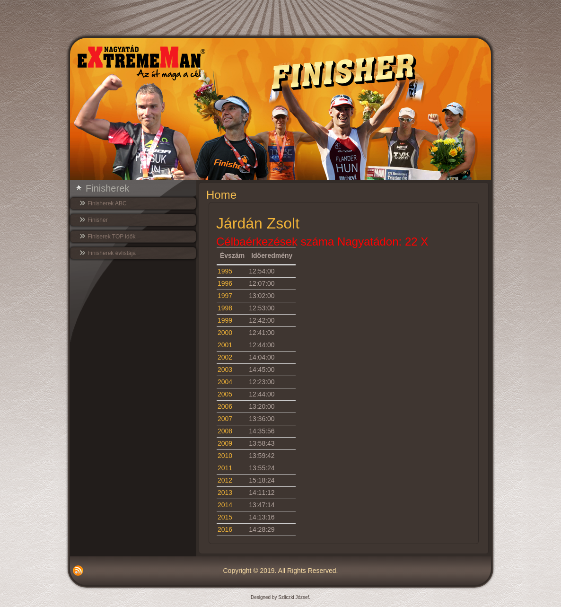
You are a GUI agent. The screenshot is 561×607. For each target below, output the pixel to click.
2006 (225, 406)
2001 (225, 345)
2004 (225, 382)
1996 (225, 283)
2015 (225, 517)
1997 (225, 295)
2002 (225, 357)
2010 (225, 455)
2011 (225, 468)
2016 (225, 529)
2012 (225, 480)
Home (221, 194)
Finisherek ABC (107, 203)
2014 (225, 505)
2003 (225, 369)
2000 (225, 332)
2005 (225, 394)
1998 (225, 308)
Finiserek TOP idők (111, 236)
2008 (225, 431)
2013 (225, 492)
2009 (225, 443)
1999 (225, 320)
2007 (225, 418)
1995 (225, 271)
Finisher (98, 220)
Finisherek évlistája (112, 253)
